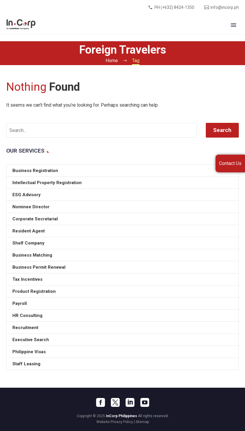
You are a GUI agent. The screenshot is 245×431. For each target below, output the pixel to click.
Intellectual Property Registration (47, 182)
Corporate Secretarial (35, 219)
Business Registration (35, 170)
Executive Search (30, 339)
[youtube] (144, 402)
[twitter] (115, 402)
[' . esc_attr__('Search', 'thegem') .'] (101, 130)
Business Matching (32, 255)
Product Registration (34, 291)
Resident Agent (28, 231)
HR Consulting (27, 315)
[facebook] (100, 402)
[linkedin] (130, 402)
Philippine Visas (29, 351)
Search (222, 130)
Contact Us (230, 163)
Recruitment (25, 327)
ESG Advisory (26, 194)
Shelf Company (28, 243)
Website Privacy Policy (114, 422)
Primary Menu (233, 25)
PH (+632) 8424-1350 (174, 7)
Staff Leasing (26, 363)
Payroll (19, 303)
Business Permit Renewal (38, 267)
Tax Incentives (27, 279)
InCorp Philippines (121, 416)
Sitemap (142, 422)
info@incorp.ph (225, 7)
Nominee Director (31, 206)
